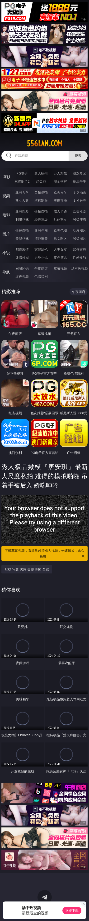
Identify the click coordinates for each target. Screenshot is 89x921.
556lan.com (44, 143)
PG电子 (22, 173)
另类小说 (41, 257)
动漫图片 (79, 230)
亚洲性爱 (22, 211)
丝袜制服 (41, 200)
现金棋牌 (60, 181)
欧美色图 (60, 230)
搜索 (78, 155)
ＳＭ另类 (79, 200)
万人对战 (60, 173)
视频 (6, 195)
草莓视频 (60, 268)
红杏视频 (22, 276)
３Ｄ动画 (79, 192)
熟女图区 (60, 238)
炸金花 (41, 181)
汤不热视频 (79, 268)
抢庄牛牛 (79, 181)
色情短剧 (41, 276)
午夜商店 (41, 268)
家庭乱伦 (41, 249)
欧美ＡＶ (60, 192)
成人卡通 (60, 211)
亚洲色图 (41, 230)
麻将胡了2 (22, 181)
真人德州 (41, 173)
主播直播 (60, 200)
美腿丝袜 (22, 238)
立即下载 (72, 910)
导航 (6, 271)
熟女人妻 (22, 200)
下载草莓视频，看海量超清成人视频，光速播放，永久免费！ (45, 553)
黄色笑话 (60, 257)
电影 (6, 214)
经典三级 (41, 219)
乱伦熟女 (60, 219)
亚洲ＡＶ (22, 192)
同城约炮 (22, 268)
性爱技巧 (79, 257)
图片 (6, 233)
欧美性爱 (79, 211)
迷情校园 (22, 257)
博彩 (6, 176)
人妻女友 (60, 249)
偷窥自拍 (22, 230)
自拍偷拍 (41, 192)
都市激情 (22, 249)
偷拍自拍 (41, 211)
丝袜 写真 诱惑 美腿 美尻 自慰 (27, 569)
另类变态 (79, 219)
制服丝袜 (22, 219)
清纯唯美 (41, 238)
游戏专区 (79, 173)
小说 (6, 252)
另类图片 (79, 238)
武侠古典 (79, 249)
